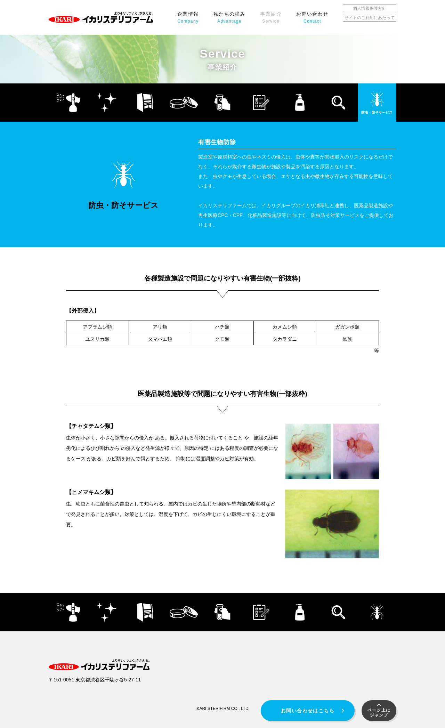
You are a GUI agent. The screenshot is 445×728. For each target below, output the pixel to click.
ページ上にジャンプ (378, 713)
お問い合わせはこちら (307, 710)
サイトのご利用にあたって (370, 17)
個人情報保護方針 (369, 8)
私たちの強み (229, 17)
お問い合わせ (312, 17)
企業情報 (188, 17)
